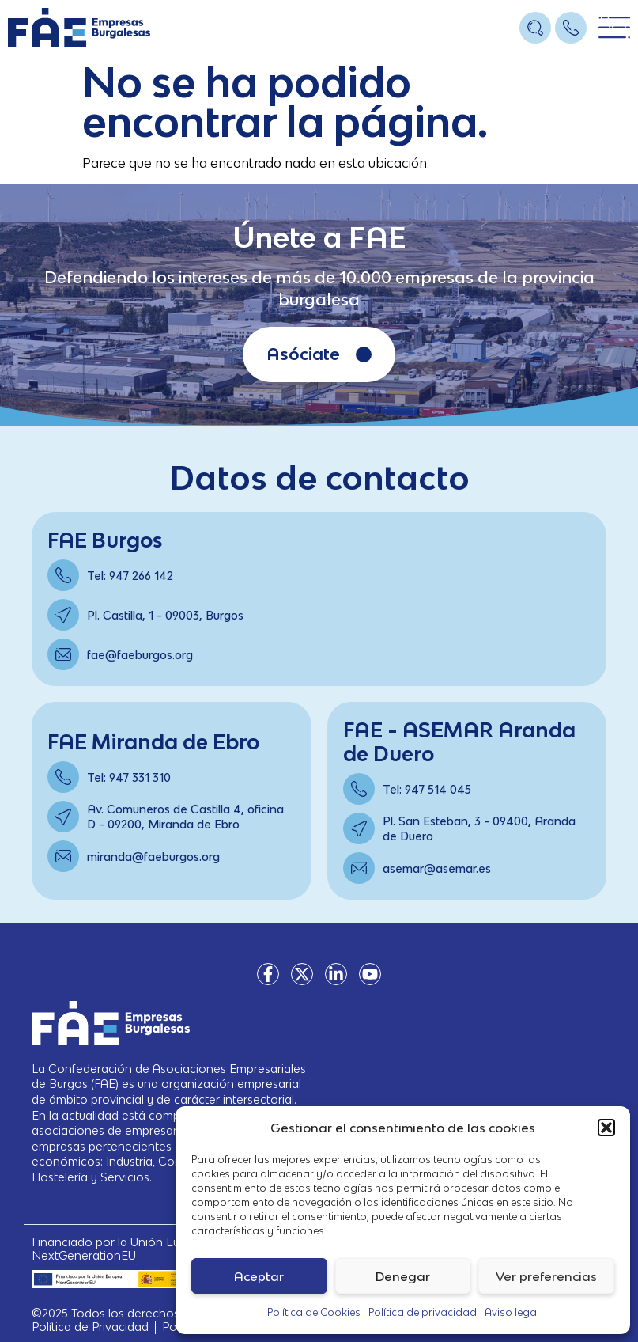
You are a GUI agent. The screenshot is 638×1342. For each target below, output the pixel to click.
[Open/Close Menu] (614, 28)
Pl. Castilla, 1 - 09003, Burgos (165, 615)
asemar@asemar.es (437, 868)
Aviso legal (512, 1312)
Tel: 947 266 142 (130, 575)
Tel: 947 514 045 (427, 789)
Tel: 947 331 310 (129, 777)
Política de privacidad (422, 1312)
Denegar (403, 1276)
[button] (606, 1127)
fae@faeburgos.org (140, 655)
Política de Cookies (314, 1312)
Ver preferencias (546, 1276)
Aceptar (259, 1276)
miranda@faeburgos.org (153, 856)
